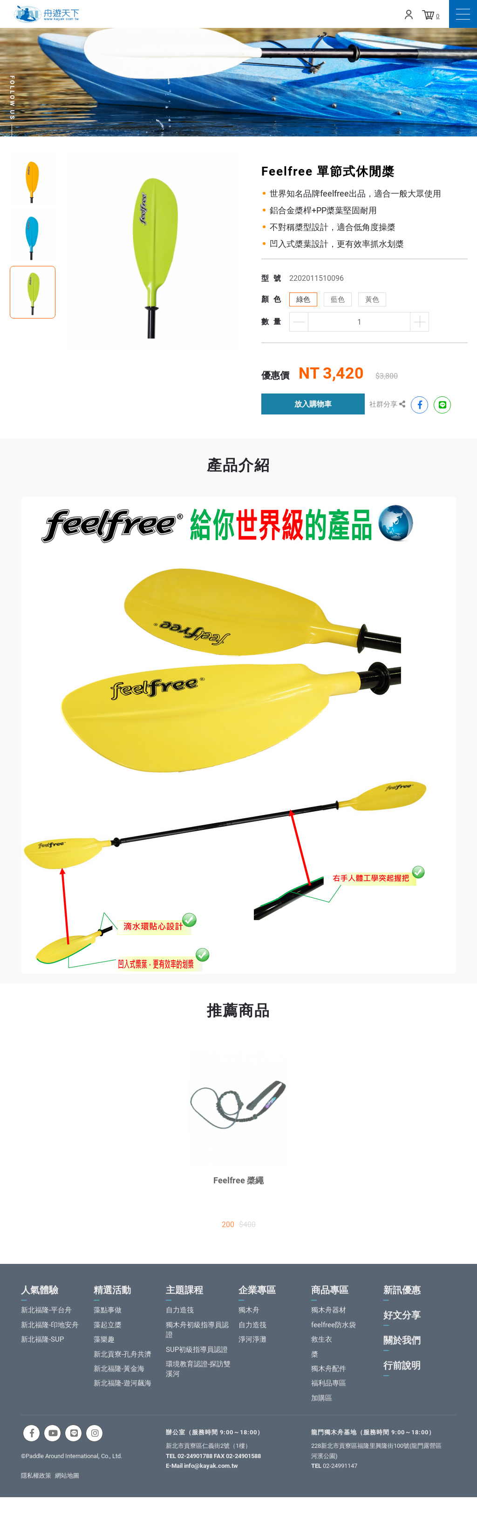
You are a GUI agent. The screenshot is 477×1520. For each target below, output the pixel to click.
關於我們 (402, 1349)
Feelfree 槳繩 (238, 1189)
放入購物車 (313, 404)
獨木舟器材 (328, 1319)
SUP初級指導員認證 (197, 1358)
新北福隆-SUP (42, 1348)
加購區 (321, 1406)
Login (409, 14)
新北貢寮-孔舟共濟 (122, 1362)
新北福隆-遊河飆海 (122, 1392)
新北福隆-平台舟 (46, 1319)
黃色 (372, 299)
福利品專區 (328, 1392)
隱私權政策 (36, 1483)
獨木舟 (248, 1319)
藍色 (338, 299)
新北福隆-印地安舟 (50, 1333)
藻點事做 (108, 1319)
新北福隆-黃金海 (119, 1377)
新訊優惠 (402, 1298)
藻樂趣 (104, 1348)
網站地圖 (67, 1483)
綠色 (303, 299)
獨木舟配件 (328, 1377)
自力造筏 (180, 1319)
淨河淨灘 (252, 1348)
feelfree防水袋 (333, 1333)
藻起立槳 (108, 1333)
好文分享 (402, 1324)
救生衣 (321, 1348)
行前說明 (402, 1374)
